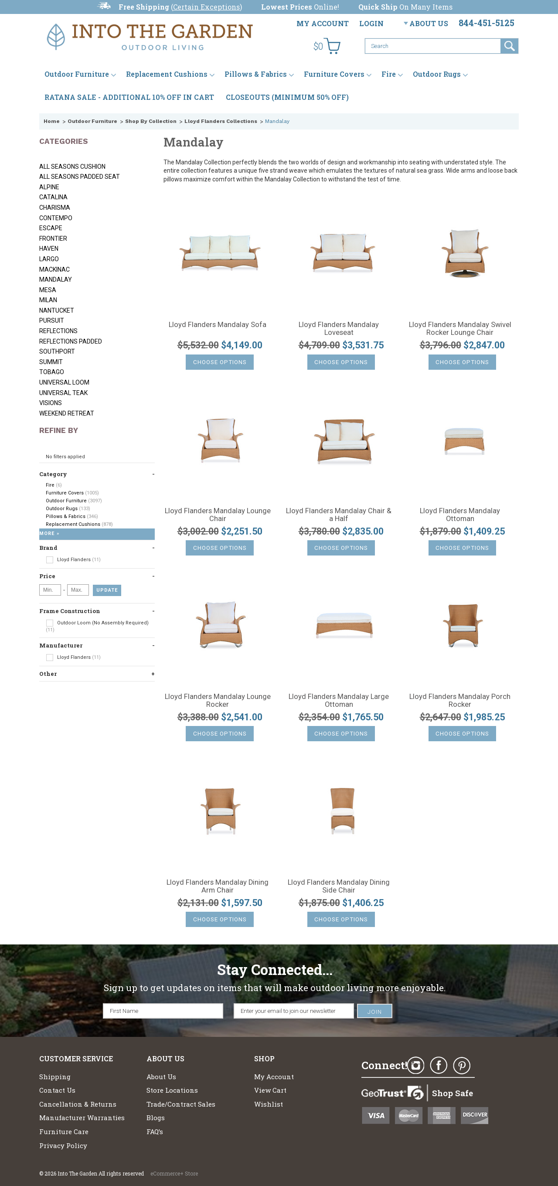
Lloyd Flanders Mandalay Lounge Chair (218, 515)
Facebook (438, 1065)
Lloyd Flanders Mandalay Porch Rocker (459, 701)
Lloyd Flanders (73, 560)
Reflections (58, 330)
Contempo (55, 218)
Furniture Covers (334, 73)
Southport (57, 351)
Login (371, 23)
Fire (388, 73)
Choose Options (220, 362)
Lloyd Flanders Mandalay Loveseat (339, 329)
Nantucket (56, 310)
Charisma (54, 207)
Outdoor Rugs (437, 73)
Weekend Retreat (66, 413)
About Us (428, 23)
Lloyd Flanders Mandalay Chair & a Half (338, 515)
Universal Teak (63, 392)
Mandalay (55, 279)
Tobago (51, 371)
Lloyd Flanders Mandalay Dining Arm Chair (218, 886)
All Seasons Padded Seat (79, 176)
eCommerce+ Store (174, 1173)
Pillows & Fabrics (256, 73)
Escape (50, 228)
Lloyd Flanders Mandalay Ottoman (460, 515)
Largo (49, 259)
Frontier (53, 238)
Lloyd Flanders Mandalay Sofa (217, 325)
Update (107, 590)
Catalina (53, 197)
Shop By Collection (151, 121)
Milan (48, 299)
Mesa (47, 289)
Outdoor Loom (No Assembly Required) (97, 626)
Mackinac (54, 269)
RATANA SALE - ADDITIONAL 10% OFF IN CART (129, 97)
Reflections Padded (70, 341)
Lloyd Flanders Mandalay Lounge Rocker (218, 701)
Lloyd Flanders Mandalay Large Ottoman (339, 701)
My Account (322, 23)
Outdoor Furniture (76, 73)
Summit (51, 361)
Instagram (415, 1065)
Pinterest (461, 1065)
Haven (48, 248)
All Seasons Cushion (72, 166)
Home (52, 121)
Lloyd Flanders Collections (220, 121)
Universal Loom (64, 382)
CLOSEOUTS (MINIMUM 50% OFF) (287, 97)
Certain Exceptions (206, 6)
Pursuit (51, 320)
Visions (50, 402)
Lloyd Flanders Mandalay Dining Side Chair (339, 886)
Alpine (49, 187)
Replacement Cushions (167, 73)
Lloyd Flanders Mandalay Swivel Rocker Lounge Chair (460, 329)
